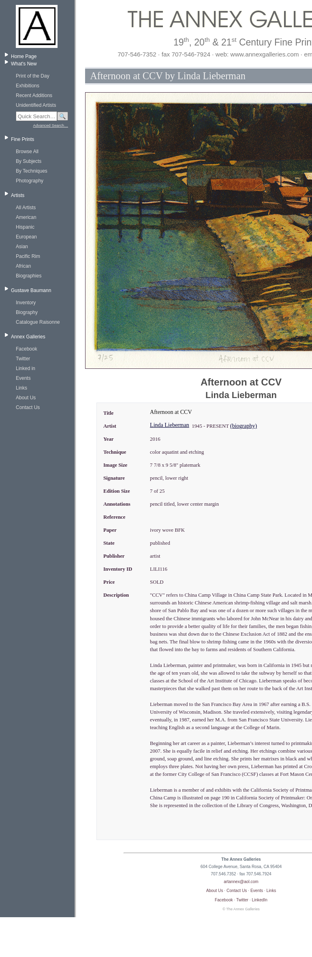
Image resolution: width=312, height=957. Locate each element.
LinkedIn (260, 900)
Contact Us (28, 407)
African (23, 266)
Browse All (27, 151)
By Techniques (31, 171)
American (26, 217)
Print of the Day (32, 76)
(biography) (243, 426)
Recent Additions (34, 95)
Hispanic (25, 227)
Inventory (26, 302)
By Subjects (28, 161)
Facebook (26, 349)
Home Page (23, 56)
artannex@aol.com (241, 881)
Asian (22, 246)
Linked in (25, 368)
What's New (24, 64)
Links (21, 388)
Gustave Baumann (31, 290)
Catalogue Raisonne (38, 322)
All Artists (26, 207)
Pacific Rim (28, 256)
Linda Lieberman (169, 425)
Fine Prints (22, 139)
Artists (17, 195)
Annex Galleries (28, 337)
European (26, 237)
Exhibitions (27, 86)
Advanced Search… (50, 125)
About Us (26, 398)
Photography (29, 181)
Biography (27, 312)
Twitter (23, 359)
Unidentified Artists (36, 105)
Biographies (28, 276)
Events (23, 378)
